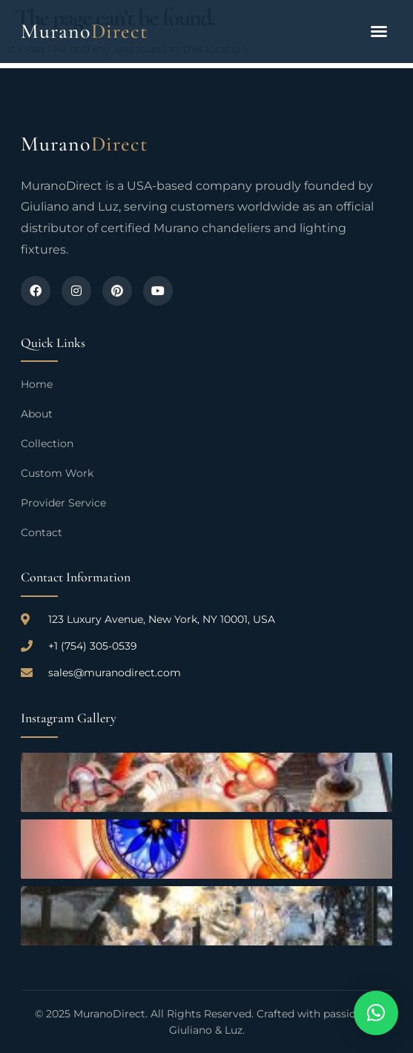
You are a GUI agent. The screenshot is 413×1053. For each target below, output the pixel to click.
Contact (41, 532)
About (37, 413)
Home (37, 384)
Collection (47, 443)
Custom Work (57, 473)
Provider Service (63, 502)
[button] (379, 31)
